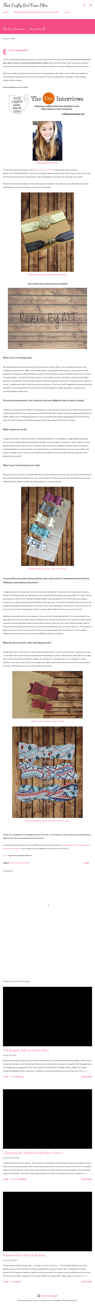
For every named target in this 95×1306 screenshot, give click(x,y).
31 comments (17, 1077)
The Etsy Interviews (19, 863)
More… (68, 12)
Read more (87, 1077)
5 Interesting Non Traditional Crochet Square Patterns (33, 1152)
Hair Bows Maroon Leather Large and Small (47, 721)
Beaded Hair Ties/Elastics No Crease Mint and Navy (47, 274)
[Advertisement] (47, 954)
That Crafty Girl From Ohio (25, 5)
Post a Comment (19, 1179)
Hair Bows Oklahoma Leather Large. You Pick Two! (47, 569)
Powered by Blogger (47, 1296)
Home (5, 12)
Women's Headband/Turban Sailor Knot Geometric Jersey (47, 821)
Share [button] (86, 863)
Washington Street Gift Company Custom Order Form (36, 12)
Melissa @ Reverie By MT (47, 162)
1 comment (16, 1282)
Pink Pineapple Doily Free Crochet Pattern (26, 1050)
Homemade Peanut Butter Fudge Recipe (24, 1255)
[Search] (84, 4)
